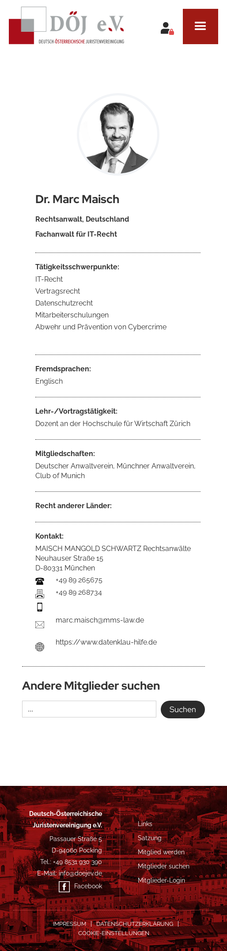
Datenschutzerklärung (134, 924)
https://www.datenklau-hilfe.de (106, 642)
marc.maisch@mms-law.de (100, 620)
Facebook (88, 886)
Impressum (69, 924)
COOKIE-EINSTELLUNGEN (113, 933)
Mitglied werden (161, 852)
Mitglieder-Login (161, 880)
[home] (66, 22)
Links (145, 823)
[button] (200, 26)
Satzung (150, 838)
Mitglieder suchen (163, 866)
